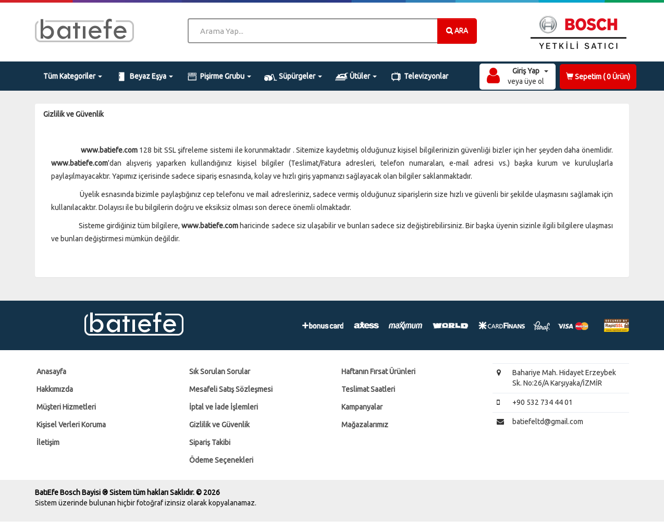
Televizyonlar (419, 76)
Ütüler (356, 76)
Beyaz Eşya (144, 76)
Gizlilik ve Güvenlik (219, 424)
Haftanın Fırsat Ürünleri (378, 371)
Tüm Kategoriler (72, 76)
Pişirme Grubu (219, 76)
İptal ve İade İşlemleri (223, 407)
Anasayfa (51, 371)
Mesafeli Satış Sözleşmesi (231, 389)
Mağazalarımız (364, 424)
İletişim (47, 442)
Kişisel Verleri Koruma (71, 424)
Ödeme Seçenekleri (221, 460)
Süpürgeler (293, 76)
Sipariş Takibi (209, 442)
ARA (457, 30)
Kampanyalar (362, 407)
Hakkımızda (54, 389)
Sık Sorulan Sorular (219, 371)
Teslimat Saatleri (368, 389)
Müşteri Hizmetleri (66, 407)
